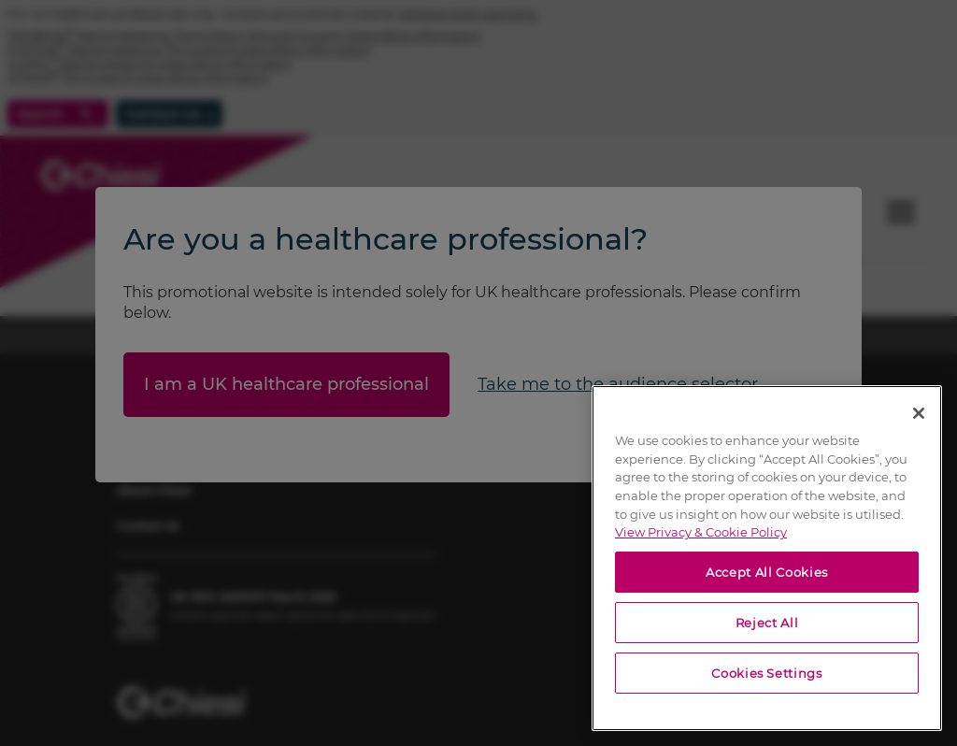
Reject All (767, 622)
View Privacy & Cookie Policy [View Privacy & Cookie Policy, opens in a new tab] (701, 531)
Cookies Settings (766, 673)
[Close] (918, 413)
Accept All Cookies (767, 572)
